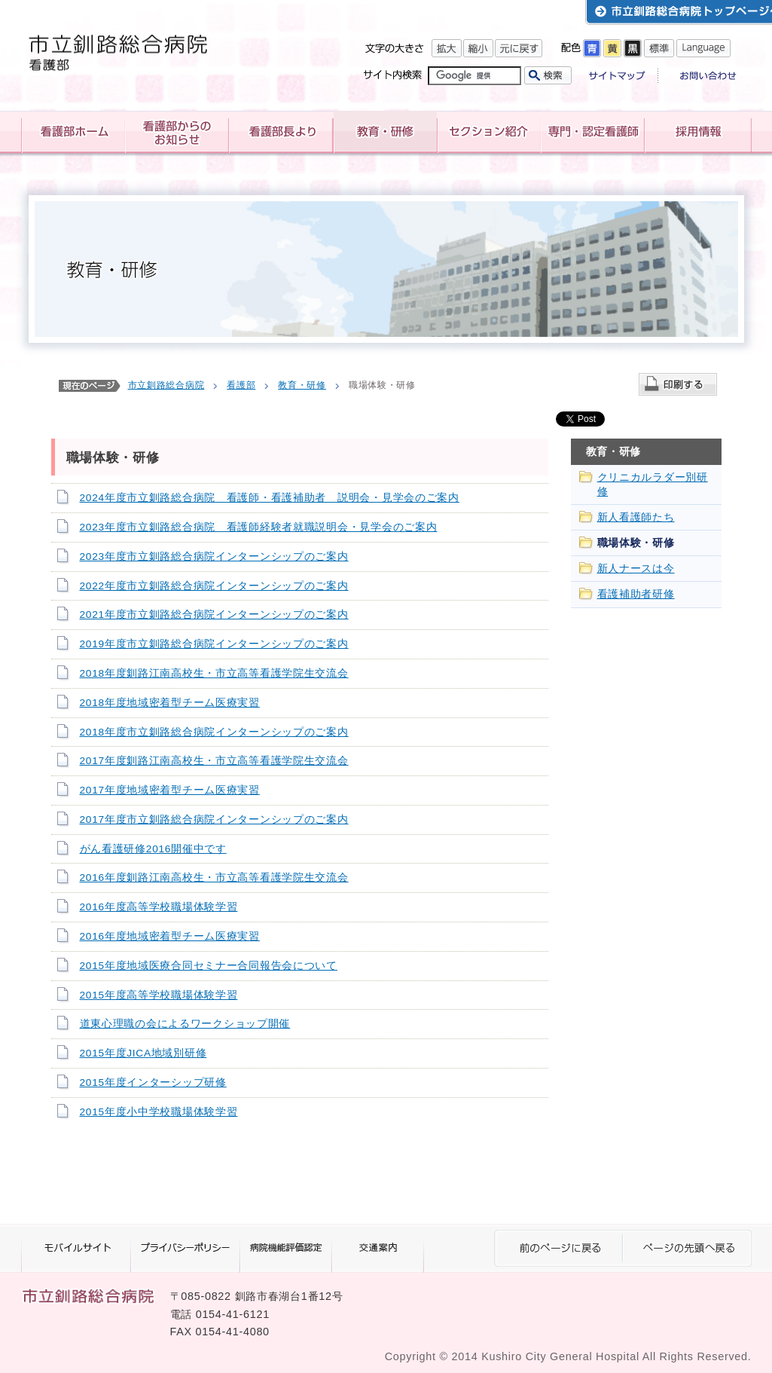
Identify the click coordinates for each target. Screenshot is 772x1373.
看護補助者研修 (636, 594)
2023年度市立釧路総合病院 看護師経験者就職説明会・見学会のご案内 (259, 527)
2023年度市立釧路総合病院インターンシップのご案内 (214, 556)
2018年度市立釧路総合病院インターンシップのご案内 (214, 732)
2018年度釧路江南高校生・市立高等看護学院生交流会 (214, 673)
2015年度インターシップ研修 (153, 1082)
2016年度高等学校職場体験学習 (159, 907)
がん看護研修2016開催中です (153, 849)
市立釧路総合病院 (166, 385)
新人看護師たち (636, 517)
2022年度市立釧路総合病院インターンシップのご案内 (214, 586)
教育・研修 (302, 385)
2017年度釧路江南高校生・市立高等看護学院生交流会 (214, 760)
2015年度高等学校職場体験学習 (159, 995)
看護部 (241, 385)
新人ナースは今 (636, 568)
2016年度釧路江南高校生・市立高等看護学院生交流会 (214, 877)
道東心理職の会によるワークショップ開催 (185, 1023)
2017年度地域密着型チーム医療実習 (170, 790)
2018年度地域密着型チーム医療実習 (170, 702)
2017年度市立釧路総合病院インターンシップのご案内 (214, 819)
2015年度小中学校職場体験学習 (159, 1112)
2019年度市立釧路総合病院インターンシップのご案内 (214, 644)
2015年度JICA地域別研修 (143, 1053)
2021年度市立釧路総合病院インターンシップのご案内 (214, 614)
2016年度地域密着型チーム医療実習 (170, 936)
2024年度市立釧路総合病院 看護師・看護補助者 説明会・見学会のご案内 (269, 497)
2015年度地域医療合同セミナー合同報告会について (208, 965)
